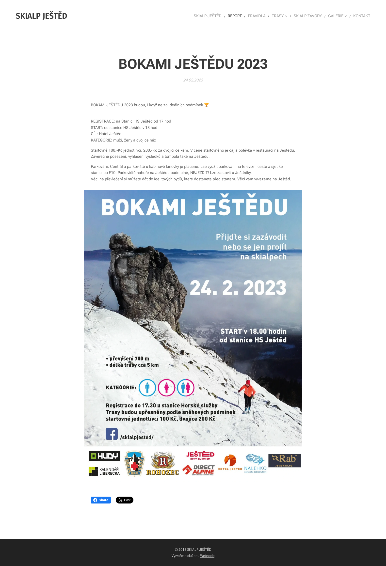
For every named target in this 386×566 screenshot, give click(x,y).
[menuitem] (214, 16)
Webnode (207, 556)
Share (100, 500)
